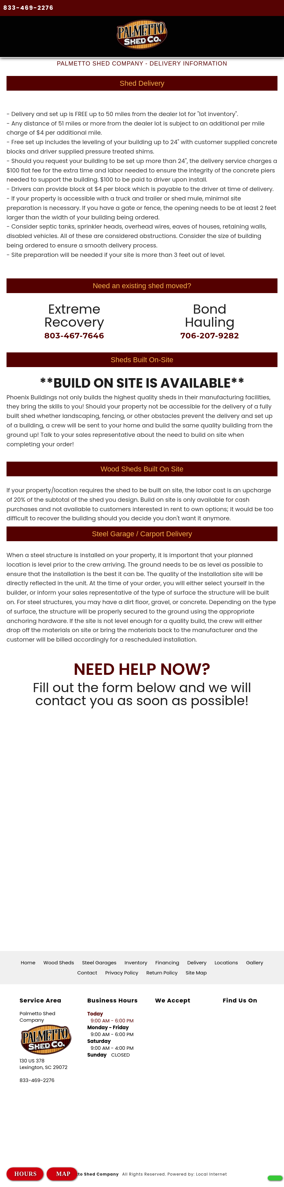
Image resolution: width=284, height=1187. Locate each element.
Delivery (197, 962)
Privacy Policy (121, 972)
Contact (87, 972)
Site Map (196, 972)
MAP (62, 1174)
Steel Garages (99, 962)
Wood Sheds (58, 962)
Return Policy (162, 972)
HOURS (25, 1174)
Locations (226, 962)
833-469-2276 (28, 8)
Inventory (136, 962)
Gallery (254, 962)
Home (28, 962)
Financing (167, 962)
